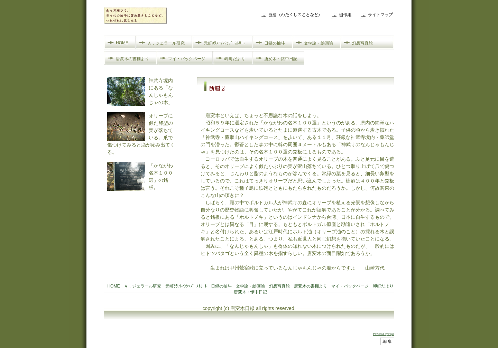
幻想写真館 (362, 43)
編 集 (387, 341)
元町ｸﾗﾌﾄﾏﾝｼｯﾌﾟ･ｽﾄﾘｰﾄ (224, 43)
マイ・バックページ (186, 58)
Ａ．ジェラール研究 (166, 43)
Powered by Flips (383, 334)
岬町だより (234, 58)
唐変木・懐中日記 (280, 58)
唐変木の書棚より (132, 58)
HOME (122, 42)
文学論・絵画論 (318, 43)
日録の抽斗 (274, 43)
